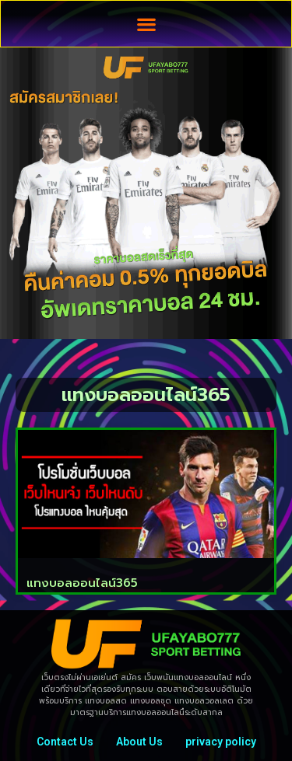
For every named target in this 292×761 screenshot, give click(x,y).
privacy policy (220, 741)
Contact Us (65, 741)
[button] (146, 24)
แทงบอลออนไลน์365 (82, 583)
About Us (139, 741)
